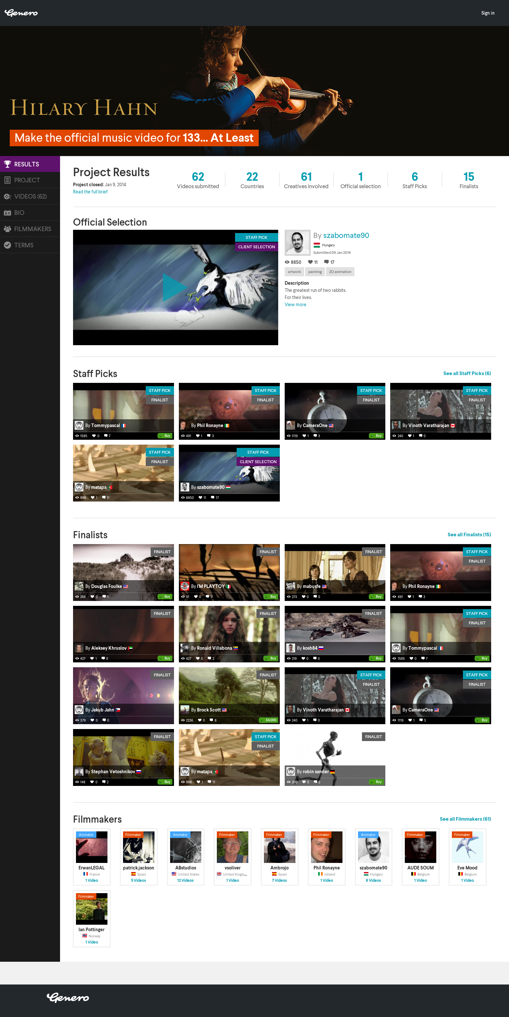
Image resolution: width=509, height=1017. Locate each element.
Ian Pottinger (92, 929)
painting (315, 271)
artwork (294, 271)
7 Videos (279, 880)
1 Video (91, 880)
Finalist (159, 399)
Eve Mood (467, 867)
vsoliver (233, 867)
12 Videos (185, 880)
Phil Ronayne (327, 867)
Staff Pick (160, 390)
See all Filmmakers (465, 818)
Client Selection (258, 461)
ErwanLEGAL (92, 867)
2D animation (340, 271)
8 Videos (373, 880)
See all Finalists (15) (469, 534)
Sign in (488, 13)
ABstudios (185, 867)
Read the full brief (90, 191)
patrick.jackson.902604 (146, 867)
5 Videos (138, 880)
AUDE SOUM (420, 867)
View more (295, 304)
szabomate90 (346, 235)
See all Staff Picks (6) (467, 373)
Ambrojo (279, 867)
